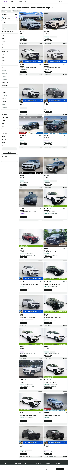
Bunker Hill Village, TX (12, 5)
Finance (26, 1)
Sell (15, 1)
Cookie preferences (50, 468)
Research (20, 1)
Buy (12, 1)
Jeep (18, 5)
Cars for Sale (6, 5)
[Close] (67, 465)
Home (2, 5)
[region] (34, 467)
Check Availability (24, 40)
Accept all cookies (60, 468)
